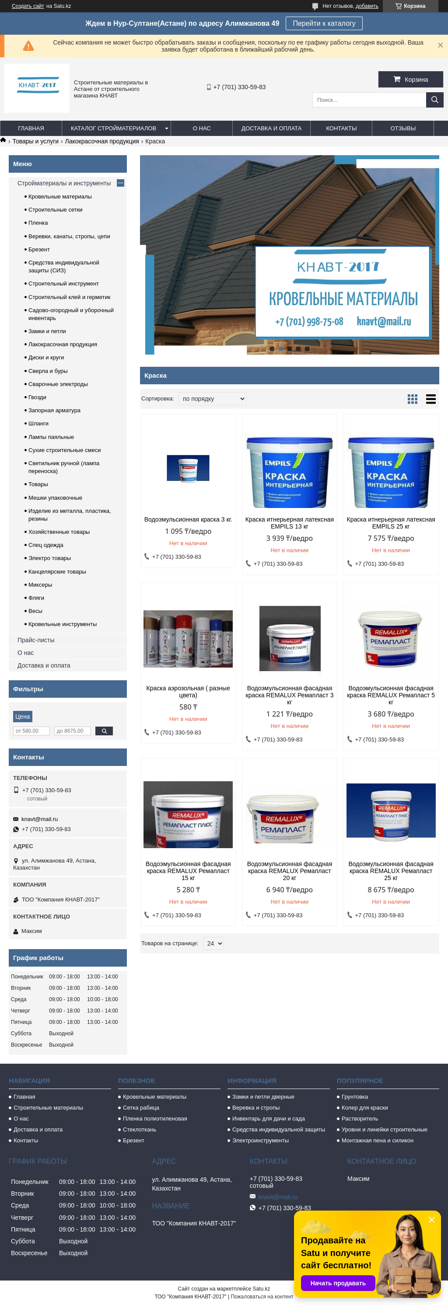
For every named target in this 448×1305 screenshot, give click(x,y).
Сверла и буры (48, 371)
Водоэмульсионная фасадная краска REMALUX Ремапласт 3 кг (290, 695)
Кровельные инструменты (62, 624)
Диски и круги (46, 357)
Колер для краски (365, 1107)
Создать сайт (28, 6)
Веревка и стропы (256, 1107)
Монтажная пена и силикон (377, 1140)
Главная (31, 128)
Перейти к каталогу (324, 23)
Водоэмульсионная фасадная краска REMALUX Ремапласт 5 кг (391, 695)
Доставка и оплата (271, 128)
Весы (35, 611)
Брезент (39, 249)
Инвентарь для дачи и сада (268, 1118)
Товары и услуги (35, 141)
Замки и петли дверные (263, 1096)
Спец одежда (45, 545)
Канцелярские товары (57, 571)
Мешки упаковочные (55, 497)
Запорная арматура (54, 410)
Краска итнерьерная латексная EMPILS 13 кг (289, 523)
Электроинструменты (260, 1140)
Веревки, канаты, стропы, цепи (69, 236)
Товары (38, 484)
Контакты (341, 128)
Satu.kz (261, 1289)
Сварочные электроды (58, 384)
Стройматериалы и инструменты (64, 183)
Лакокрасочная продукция (102, 141)
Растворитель (360, 1118)
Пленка (38, 222)
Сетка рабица (141, 1107)
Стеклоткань (139, 1129)
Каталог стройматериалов (113, 128)
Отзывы (403, 128)
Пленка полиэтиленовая (155, 1118)
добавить (367, 6)
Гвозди (37, 397)
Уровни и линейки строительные (384, 1129)
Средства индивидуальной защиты (278, 1129)
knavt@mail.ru (39, 819)
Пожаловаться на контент (262, 1297)
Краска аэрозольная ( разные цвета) (188, 692)
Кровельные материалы (60, 196)
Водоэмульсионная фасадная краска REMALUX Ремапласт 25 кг (391, 870)
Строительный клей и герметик (69, 297)
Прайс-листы (36, 640)
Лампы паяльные (51, 437)
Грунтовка (355, 1096)
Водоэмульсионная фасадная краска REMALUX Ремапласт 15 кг (188, 870)
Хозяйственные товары (59, 532)
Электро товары (49, 558)
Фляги (36, 598)
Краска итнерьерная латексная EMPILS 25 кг (391, 523)
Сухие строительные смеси (64, 450)
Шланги (38, 423)
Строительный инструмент (63, 283)
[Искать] (435, 100)
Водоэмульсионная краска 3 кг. (188, 519)
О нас (202, 128)
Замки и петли (47, 331)
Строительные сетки (55, 209)
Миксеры (40, 584)
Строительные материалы (48, 1107)
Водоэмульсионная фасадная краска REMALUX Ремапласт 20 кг (289, 870)
